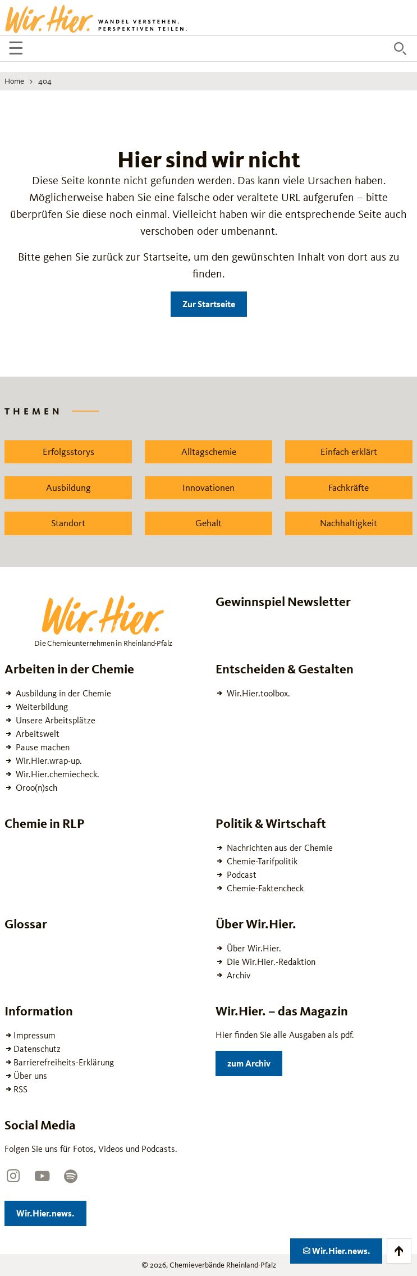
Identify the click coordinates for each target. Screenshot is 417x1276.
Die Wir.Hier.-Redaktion (269, 961)
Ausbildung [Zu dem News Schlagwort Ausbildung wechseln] (68, 487)
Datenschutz (37, 1048)
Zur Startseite (208, 304)
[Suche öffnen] (400, 49)
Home (14, 81)
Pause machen (41, 747)
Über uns (30, 1075)
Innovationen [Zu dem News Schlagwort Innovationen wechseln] (208, 487)
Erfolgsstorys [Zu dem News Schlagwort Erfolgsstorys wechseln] (68, 451)
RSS (20, 1089)
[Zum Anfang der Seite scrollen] (399, 1251)
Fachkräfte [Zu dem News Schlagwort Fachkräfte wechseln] (348, 487)
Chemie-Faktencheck (264, 888)
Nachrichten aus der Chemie (278, 847)
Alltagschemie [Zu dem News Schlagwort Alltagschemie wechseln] (208, 451)
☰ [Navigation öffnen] (18, 50)
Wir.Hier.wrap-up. (47, 760)
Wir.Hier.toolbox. (257, 693)
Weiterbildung (40, 706)
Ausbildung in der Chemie (62, 693)
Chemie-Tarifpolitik (260, 861)
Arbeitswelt (36, 733)
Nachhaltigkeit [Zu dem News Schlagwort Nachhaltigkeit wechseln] (348, 522)
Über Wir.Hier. (252, 948)
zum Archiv (254, 1061)
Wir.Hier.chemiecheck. (56, 774)
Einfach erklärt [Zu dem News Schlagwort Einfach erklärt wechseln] (348, 451)
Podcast (240, 874)
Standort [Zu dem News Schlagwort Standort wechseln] (68, 522)
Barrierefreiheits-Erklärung (63, 1062)
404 (45, 81)
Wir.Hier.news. (51, 1211)
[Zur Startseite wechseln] (97, 17)
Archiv (237, 975)
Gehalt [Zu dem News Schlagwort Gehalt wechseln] (208, 522)
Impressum (34, 1035)
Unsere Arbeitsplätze (54, 720)
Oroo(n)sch (35, 787)
